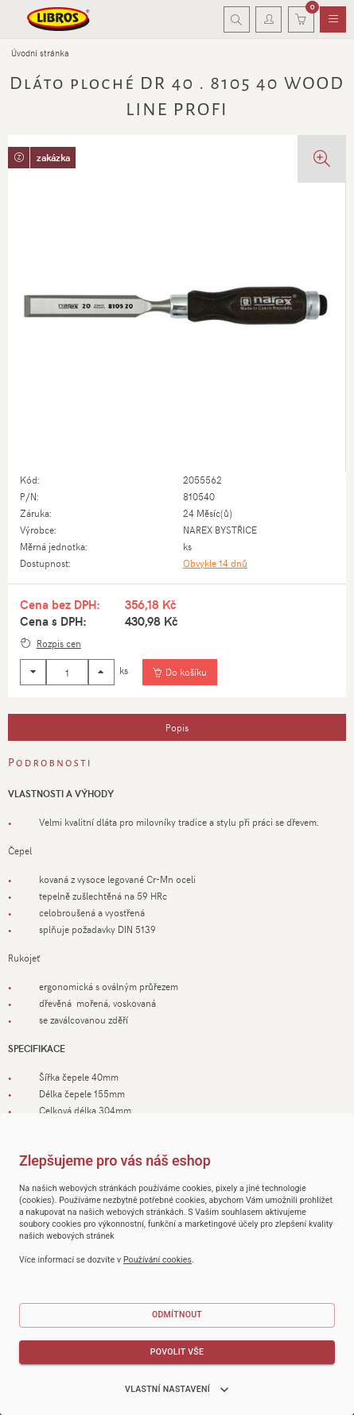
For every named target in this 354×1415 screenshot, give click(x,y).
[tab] (177, 727)
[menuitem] (333, 19)
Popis (177, 727)
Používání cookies (157, 1260)
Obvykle (215, 563)
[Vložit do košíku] (179, 672)
